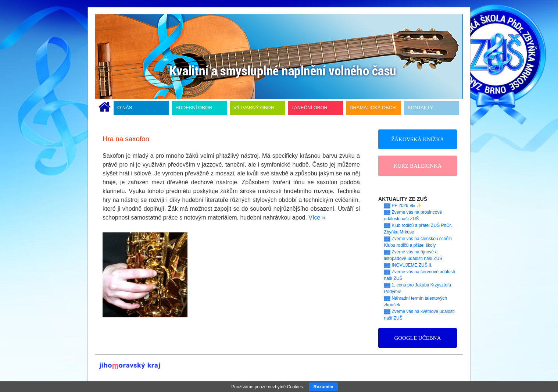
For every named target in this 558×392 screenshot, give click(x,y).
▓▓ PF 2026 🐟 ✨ (403, 205)
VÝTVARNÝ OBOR (253, 107)
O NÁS (124, 107)
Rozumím (323, 386)
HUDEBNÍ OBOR (193, 107)
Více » (316, 217)
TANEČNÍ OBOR (309, 107)
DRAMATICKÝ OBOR (373, 107)
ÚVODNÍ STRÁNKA (105, 108)
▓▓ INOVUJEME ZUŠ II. (408, 265)
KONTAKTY (420, 107)
